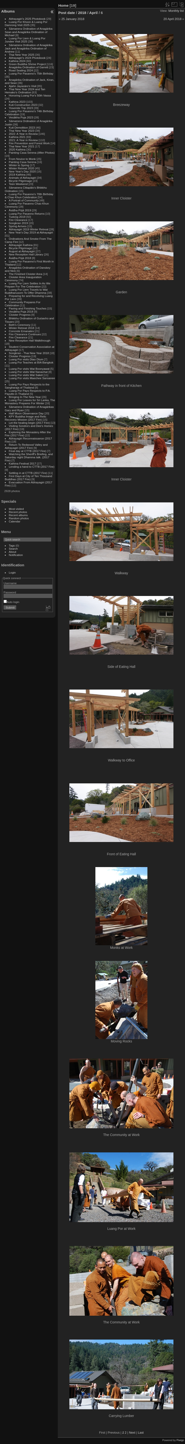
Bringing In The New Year (25, 396)
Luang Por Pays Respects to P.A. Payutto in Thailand (28, 392)
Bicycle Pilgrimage (20, 180)
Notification (16, 554)
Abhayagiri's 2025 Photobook (27, 18)
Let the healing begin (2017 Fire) (29, 422)
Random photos (19, 518)
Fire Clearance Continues (25, 334)
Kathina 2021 (17, 136)
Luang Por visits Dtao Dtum (26, 359)
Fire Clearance (18, 219)
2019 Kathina (17, 174)
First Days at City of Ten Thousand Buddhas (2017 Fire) (28, 477)
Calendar (14, 521)
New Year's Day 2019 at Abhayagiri (31, 232)
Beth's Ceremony (20, 324)
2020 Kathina (17, 149)
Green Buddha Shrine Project (27, 64)
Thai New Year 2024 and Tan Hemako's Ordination (25, 91)
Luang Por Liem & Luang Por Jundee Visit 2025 (25, 40)
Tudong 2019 (17, 216)
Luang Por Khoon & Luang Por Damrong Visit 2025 (26, 23)
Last (141, 1432)
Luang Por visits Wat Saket (26, 374)
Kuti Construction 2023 (23, 104)
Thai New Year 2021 (21, 146)
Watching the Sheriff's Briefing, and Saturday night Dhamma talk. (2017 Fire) (29, 457)
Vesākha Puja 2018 (21, 311)
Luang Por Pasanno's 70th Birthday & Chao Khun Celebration (29, 195)
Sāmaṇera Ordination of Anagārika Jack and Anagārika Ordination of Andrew (29, 48)
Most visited (16, 508)
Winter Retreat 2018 (21, 327)
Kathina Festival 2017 (22, 463)
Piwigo (180, 1440)
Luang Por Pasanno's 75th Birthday (31, 73)
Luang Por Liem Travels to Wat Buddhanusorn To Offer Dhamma (26, 291)
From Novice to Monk (22, 158)
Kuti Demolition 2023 (22, 127)
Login (12, 572)
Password (10, 592)
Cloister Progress (20, 314)
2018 (82, 13)
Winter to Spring (19, 165)
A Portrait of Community (24, 200)
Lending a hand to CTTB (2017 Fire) (31, 466)
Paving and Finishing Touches (27, 308)
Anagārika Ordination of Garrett (28, 67)
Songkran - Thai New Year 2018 (29, 353)
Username (10, 583)
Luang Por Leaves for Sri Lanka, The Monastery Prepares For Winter (30, 401)
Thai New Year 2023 (21, 130)
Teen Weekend (18, 183)
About (12, 551)
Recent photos (18, 511)
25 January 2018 (72, 19)
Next (132, 1432)
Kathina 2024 (17, 60)
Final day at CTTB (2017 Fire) (27, 450)
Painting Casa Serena (22, 162)
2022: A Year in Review (23, 133)
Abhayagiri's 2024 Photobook (27, 57)
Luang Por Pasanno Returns (27, 213)
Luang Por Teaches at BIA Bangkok (31, 362)
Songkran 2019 (18, 223)
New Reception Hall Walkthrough (29, 340)
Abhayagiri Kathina (21, 244)
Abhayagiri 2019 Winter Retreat (28, 229)
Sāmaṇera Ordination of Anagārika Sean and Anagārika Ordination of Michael (29, 32)
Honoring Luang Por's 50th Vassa (30, 95)
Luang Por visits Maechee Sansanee (32, 378)
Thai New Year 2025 (21, 54)
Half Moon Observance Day (26, 413)
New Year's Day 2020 (22, 171)
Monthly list (176, 11)
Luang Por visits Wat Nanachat (28, 371)
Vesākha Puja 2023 (21, 117)
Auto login (11, 601)
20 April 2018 (173, 19)
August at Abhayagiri (22, 251)
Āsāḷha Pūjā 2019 (20, 210)
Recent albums (18, 515)
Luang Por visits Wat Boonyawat (29, 368)
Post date (66, 13)
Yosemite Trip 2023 (21, 107)
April (93, 13)
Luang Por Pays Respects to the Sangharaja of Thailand (27, 386)
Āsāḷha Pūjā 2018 (20, 258)
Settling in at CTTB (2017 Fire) (28, 472)
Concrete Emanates (21, 331)
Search (13, 548)
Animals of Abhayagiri (22, 177)
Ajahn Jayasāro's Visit (23, 86)
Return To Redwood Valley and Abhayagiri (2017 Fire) (26, 446)
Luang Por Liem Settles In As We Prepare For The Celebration (27, 285)
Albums (8, 11)
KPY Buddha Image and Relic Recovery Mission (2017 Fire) (25, 418)
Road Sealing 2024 (21, 70)
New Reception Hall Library (26, 254)
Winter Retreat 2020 (21, 168)
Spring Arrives (17, 226)
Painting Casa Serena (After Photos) (32, 152)
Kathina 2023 (17, 101)
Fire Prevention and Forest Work (30, 143)
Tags (12, 545)
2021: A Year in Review (23, 140)
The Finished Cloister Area (25, 273)
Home (63, 5)
